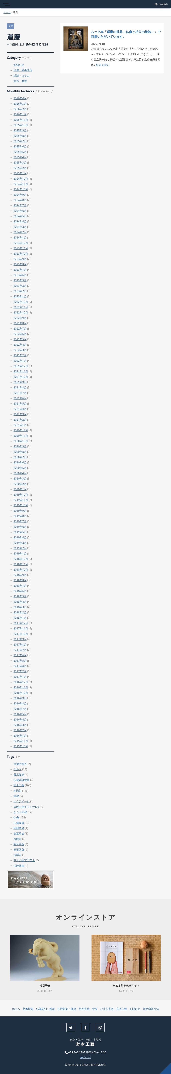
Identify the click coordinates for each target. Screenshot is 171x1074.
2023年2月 (20, 291)
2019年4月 (20, 537)
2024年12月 (21, 178)
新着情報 (28, 1009)
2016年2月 (20, 730)
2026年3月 (20, 103)
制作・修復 (20, 81)
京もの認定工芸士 (24, 860)
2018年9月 (20, 575)
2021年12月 (21, 366)
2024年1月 (20, 237)
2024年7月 (20, 205)
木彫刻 (18, 790)
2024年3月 (20, 227)
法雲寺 (18, 855)
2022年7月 (20, 328)
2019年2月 (20, 548)
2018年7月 (20, 585)
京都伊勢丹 (20, 764)
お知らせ (19, 65)
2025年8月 (20, 136)
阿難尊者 (19, 828)
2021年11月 (21, 371)
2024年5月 (20, 216)
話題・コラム (22, 75)
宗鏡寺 (18, 839)
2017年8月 (20, 644)
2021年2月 (20, 419)
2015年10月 (21, 746)
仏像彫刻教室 (22, 780)
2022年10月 (21, 312)
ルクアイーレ (22, 801)
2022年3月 (20, 350)
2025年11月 (21, 120)
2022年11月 (21, 307)
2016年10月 (21, 693)
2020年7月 (20, 457)
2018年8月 (20, 580)
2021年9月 (20, 382)
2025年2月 (20, 168)
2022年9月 (20, 318)
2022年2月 (20, 355)
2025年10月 (21, 125)
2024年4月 (20, 221)
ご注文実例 (107, 1009)
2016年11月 (21, 687)
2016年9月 (20, 698)
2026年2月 (20, 109)
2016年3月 (20, 725)
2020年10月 (21, 441)
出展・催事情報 (23, 70)
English (161, 4)
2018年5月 (20, 596)
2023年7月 (20, 269)
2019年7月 (20, 521)
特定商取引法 (151, 1009)
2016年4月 (20, 719)
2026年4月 (20, 98)
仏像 (16, 817)
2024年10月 (21, 189)
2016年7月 (20, 709)
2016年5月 (20, 714)
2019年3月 (20, 543)
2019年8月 (20, 516)
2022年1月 (20, 361)
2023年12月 (21, 243)
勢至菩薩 (19, 849)
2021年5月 (20, 403)
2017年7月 (20, 650)
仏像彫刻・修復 (45, 1009)
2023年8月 (20, 264)
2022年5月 (20, 339)
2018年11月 (21, 564)
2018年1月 (20, 618)
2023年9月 (20, 259)
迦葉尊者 (19, 833)
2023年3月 (20, 286)
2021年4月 (20, 409)
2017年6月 (20, 655)
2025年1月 (20, 173)
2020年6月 (20, 462)
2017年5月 (20, 660)
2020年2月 (20, 484)
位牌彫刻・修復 (66, 1009)
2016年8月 (20, 703)
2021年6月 (20, 398)
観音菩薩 (19, 844)
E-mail (85, 1057)
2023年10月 (21, 253)
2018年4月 (20, 602)
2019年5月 (20, 532)
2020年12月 (21, 430)
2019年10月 (21, 505)
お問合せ (135, 1009)
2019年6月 (20, 527)
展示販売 (19, 774)
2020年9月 (20, 446)
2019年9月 (20, 510)
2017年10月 (21, 634)
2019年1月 (20, 553)
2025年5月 (20, 152)
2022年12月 (21, 302)
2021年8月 (20, 387)
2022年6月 (20, 334)
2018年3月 (20, 607)
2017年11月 (21, 628)
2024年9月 (20, 194)
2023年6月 (20, 275)
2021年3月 (20, 414)
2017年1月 (20, 677)
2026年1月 (20, 114)
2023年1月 (20, 296)
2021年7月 (20, 393)
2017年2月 (20, 671)
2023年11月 (21, 248)
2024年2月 (20, 232)
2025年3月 (20, 162)
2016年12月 (21, 682)
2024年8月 (20, 200)
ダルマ (18, 769)
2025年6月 (20, 146)
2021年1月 (20, 425)
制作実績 (84, 1009)
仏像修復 (19, 823)
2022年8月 (20, 323)
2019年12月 (21, 494)
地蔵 (16, 796)
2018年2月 (20, 612)
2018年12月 (21, 559)
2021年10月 (21, 377)
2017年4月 (20, 666)
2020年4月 (20, 473)
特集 (95, 1009)
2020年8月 (20, 452)
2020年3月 (20, 478)
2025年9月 (20, 130)
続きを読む (103, 65)
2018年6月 (20, 591)
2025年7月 (20, 141)
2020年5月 (20, 468)
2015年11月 (21, 741)
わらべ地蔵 (20, 812)
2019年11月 (21, 500)
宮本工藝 (19, 785)
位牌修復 (19, 865)
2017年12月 (21, 623)
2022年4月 (20, 344)
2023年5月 (20, 280)
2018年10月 (21, 569)
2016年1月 (20, 735)
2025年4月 (20, 157)
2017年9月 (20, 639)
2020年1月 (20, 489)
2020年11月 (21, 435)
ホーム (7, 12)
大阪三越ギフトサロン (27, 807)
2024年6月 (20, 211)
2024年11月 (21, 184)
